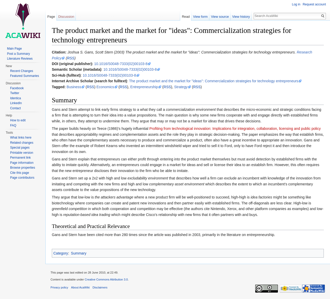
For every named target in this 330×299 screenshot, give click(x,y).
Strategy (181, 87)
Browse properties (22, 167)
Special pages (19, 147)
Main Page (14, 48)
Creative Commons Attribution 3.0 (106, 279)
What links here (20, 137)
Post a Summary (18, 54)
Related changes (21, 142)
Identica (15, 98)
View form (200, 17)
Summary (78, 253)
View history (241, 17)
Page (51, 17)
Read (186, 17)
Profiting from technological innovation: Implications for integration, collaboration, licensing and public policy (235, 128)
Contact (15, 108)
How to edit (18, 120)
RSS (71, 58)
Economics (105, 87)
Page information (22, 163)
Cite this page (19, 173)
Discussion (66, 17)
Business (74, 87)
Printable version (21, 153)
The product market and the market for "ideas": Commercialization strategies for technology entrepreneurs (214, 81)
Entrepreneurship (144, 87)
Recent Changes (21, 71)
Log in (296, 4)
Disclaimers (100, 287)
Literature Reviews (19, 58)
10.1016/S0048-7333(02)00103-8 (120, 64)
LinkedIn (16, 103)
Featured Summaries (24, 76)
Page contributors (22, 177)
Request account (314, 4)
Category (60, 253)
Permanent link (20, 157)
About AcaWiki (80, 287)
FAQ (13, 125)
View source (220, 17)
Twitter (14, 93)
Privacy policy (59, 287)
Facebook (17, 88)
